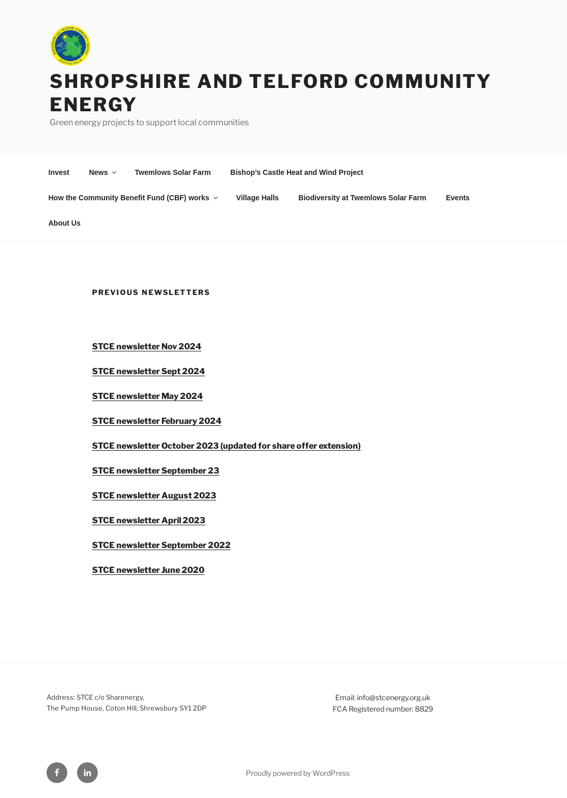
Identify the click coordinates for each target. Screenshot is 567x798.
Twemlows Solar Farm (173, 172)
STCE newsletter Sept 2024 (148, 371)
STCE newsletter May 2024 (147, 396)
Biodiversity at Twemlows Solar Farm (362, 198)
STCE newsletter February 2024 (156, 421)
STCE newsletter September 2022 (161, 545)
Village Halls (257, 198)
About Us (65, 223)
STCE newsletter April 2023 (148, 520)
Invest (59, 172)
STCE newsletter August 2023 (154, 495)
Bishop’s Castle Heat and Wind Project (296, 172)
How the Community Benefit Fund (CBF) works (134, 198)
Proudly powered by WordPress (298, 773)
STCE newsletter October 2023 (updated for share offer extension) (226, 446)
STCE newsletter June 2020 (148, 570)
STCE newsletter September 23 (155, 471)
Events (458, 198)
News (103, 172)
